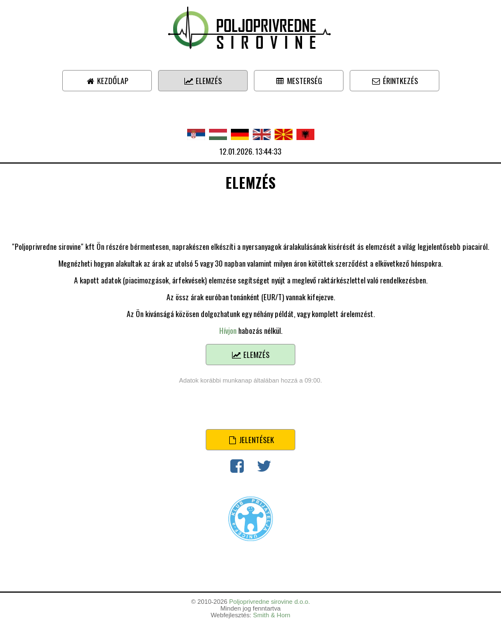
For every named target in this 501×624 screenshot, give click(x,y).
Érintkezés (394, 80)
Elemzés (203, 80)
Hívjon (227, 330)
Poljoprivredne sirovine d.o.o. (269, 601)
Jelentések (251, 439)
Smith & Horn (272, 615)
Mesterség (298, 80)
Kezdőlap (106, 80)
